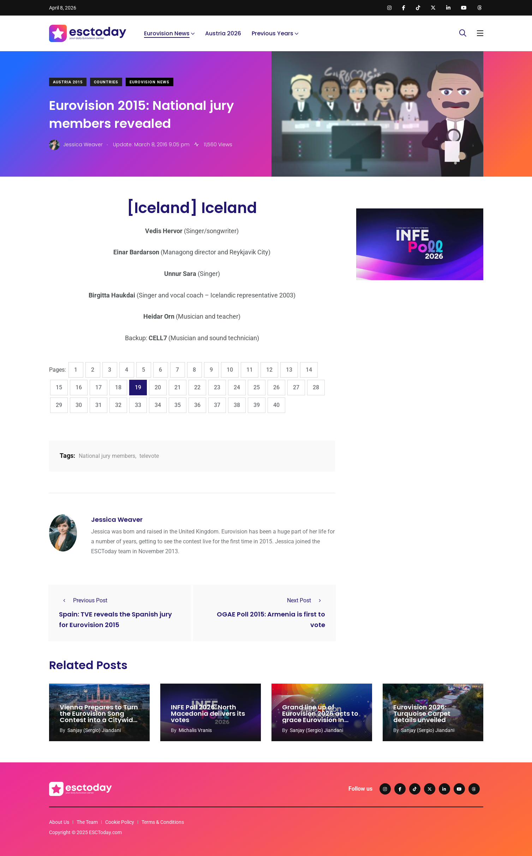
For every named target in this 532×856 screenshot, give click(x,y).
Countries (106, 82)
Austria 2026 (223, 33)
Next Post (306, 600)
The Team (87, 822)
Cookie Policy (119, 822)
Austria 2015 (68, 82)
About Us (59, 822)
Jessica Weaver (117, 519)
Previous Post (83, 600)
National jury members (107, 456)
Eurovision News (167, 33)
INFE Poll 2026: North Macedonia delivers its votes (208, 713)
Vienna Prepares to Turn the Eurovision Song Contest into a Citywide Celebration (99, 717)
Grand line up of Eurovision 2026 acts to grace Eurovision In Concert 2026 (320, 717)
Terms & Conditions (163, 822)
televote (149, 456)
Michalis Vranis (195, 730)
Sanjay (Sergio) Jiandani (94, 730)
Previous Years (272, 33)
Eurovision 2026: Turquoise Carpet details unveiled (421, 713)
